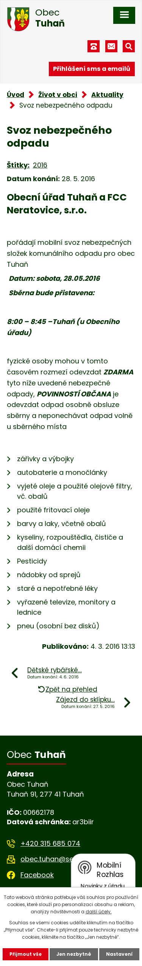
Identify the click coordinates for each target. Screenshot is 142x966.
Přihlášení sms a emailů (91, 68)
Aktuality (107, 94)
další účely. (99, 911)
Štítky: (18, 165)
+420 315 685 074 (50, 843)
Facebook (37, 875)
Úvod (15, 94)
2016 (40, 165)
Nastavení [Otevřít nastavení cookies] (119, 954)
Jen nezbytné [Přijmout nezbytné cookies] (73, 954)
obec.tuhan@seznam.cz (60, 859)
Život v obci (57, 94)
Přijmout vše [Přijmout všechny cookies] (25, 954)
